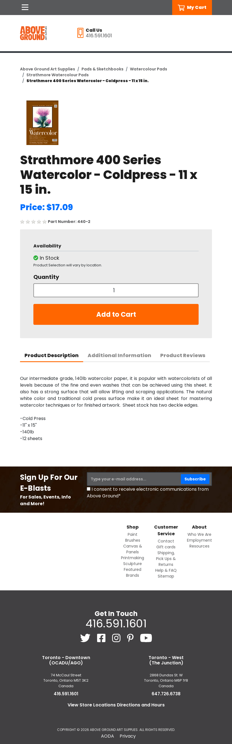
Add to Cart (116, 314)
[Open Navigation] (25, 7)
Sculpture (132, 563)
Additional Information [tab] (119, 355)
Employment (199, 540)
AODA (107, 736)
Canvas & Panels (132, 549)
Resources (199, 546)
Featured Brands (132, 572)
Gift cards (166, 547)
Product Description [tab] (51, 355)
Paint (132, 534)
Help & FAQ (166, 570)
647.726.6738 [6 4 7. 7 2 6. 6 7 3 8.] (166, 694)
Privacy (128, 736)
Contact (166, 541)
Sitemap (166, 576)
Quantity (46, 277)
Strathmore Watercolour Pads (57, 75)
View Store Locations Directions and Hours (116, 705)
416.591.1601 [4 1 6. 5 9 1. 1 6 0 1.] (116, 623)
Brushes (132, 540)
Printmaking (132, 558)
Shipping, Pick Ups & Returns (166, 558)
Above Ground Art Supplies (47, 69)
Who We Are (199, 534)
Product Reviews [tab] (182, 355)
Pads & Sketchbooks (103, 69)
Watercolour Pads (148, 69)
